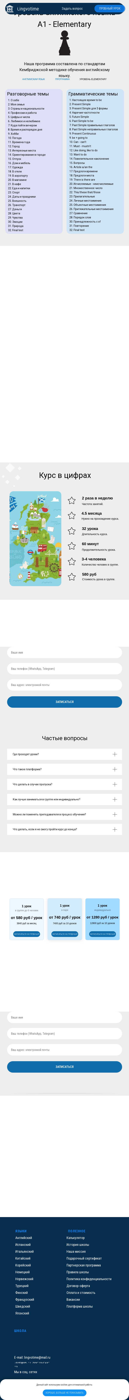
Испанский (23, 1245)
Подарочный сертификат (84, 1258)
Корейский (23, 1265)
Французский (24, 1299)
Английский (23, 1238)
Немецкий (22, 1272)
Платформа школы (80, 1306)
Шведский (22, 1306)
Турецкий (22, 1286)
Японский (22, 1313)
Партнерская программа (84, 1265)
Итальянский (24, 1251)
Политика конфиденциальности (89, 1279)
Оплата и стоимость (81, 1293)
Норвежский (24, 1279)
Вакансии (73, 1299)
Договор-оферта (78, 1286)
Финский (21, 1293)
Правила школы (78, 1272)
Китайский (22, 1258)
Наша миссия (76, 1251)
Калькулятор (76, 1238)
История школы (78, 1245)
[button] (64, 934)
